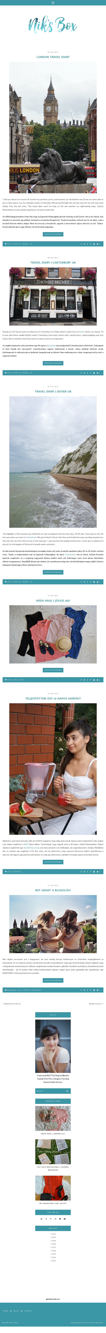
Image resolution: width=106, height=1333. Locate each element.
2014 (54, 1257)
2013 (54, 1261)
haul (15, 680)
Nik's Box (13, 1322)
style (22, 680)
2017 (54, 1247)
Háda (9, 680)
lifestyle (16, 244)
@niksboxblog (53, 1299)
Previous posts (12, 1004)
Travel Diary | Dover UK (53, 391)
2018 (54, 1244)
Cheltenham (31, 537)
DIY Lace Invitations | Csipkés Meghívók (53, 1169)
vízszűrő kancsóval (31, 848)
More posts (96, 1004)
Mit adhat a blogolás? (53, 890)
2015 (54, 1254)
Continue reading (53, 234)
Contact (28, 1311)
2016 (54, 1251)
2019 (54, 1241)
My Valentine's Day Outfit (53, 1203)
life (9, 244)
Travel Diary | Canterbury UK (53, 262)
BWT (26, 844)
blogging (11, 990)
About (16, 1311)
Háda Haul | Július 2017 (53, 600)
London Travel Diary (53, 57)
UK (31, 244)
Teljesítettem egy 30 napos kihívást (53, 698)
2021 (54, 1234)
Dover (82, 332)
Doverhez (51, 345)
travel (25, 244)
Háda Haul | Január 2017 (53, 1133)
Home (5, 1311)
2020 (54, 1237)
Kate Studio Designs (93, 1322)
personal (37, 990)
